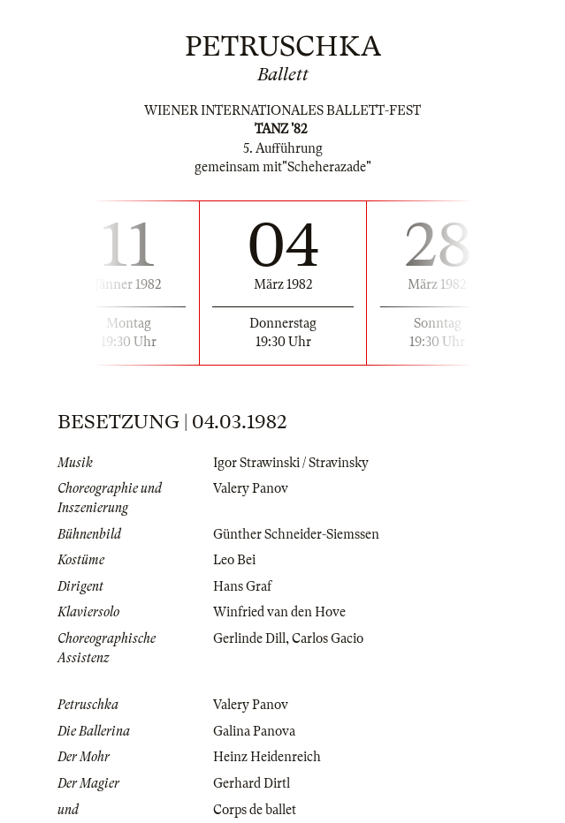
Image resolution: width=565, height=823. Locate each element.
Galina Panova (254, 731)
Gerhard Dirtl (251, 783)
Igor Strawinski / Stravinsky (291, 463)
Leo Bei (234, 560)
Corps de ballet (254, 810)
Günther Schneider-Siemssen (296, 534)
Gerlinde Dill (249, 638)
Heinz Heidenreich (267, 757)
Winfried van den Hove (279, 612)
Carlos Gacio (327, 638)
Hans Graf (242, 586)
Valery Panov (250, 488)
